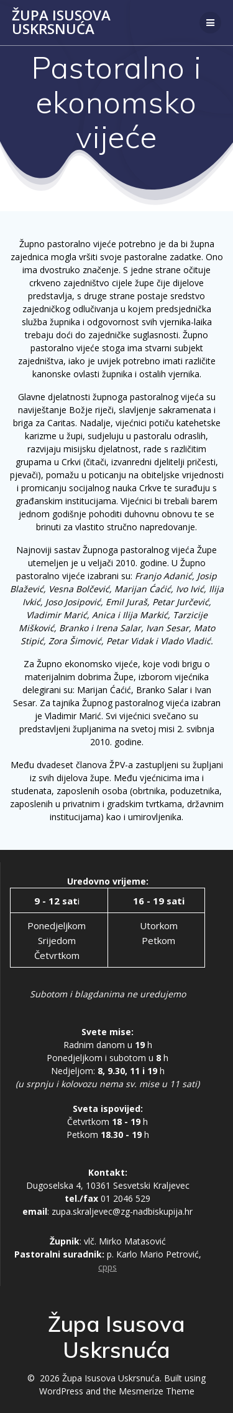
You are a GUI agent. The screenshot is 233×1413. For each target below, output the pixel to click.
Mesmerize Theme (156, 1391)
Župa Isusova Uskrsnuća (61, 23)
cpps (107, 1267)
